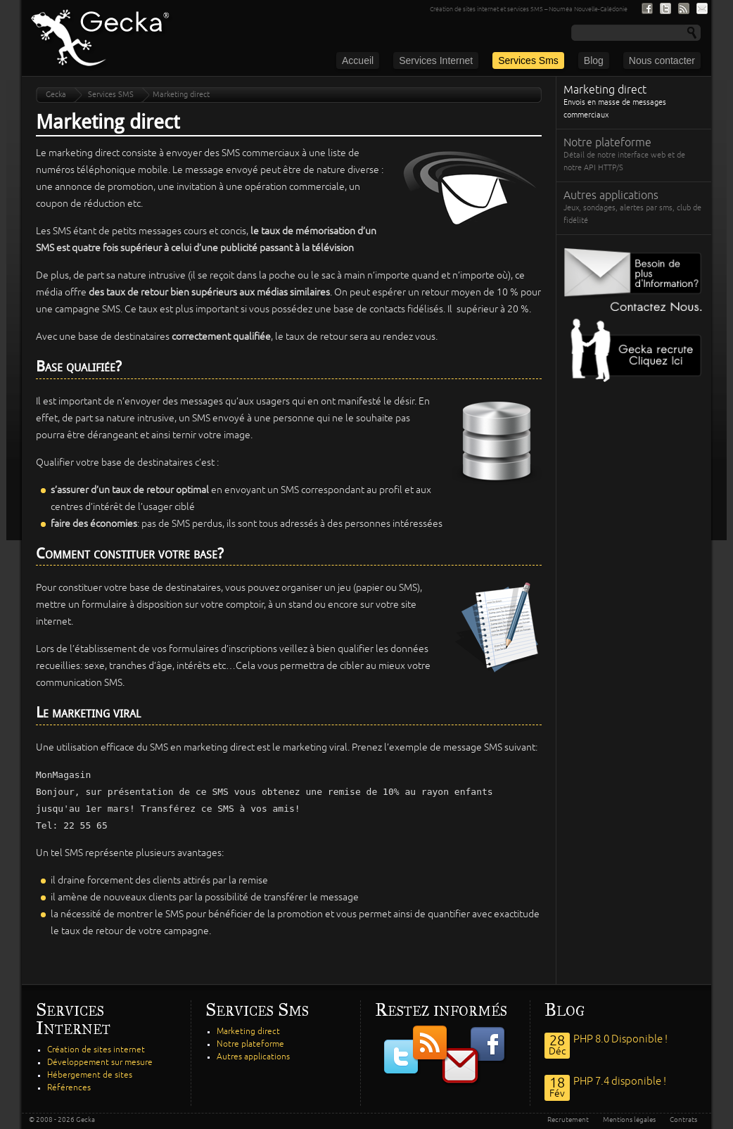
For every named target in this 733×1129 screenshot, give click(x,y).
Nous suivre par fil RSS (683, 8)
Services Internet (436, 60)
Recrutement (568, 1119)
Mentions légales (629, 1119)
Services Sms (528, 60)
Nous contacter (662, 60)
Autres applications (633, 208)
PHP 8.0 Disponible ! (620, 1039)
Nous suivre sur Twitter (665, 8)
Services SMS (111, 94)
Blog (594, 60)
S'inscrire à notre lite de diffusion (702, 8)
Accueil (358, 60)
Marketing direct (633, 103)
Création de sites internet (96, 1049)
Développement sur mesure (100, 1062)
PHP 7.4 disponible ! (619, 1081)
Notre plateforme (633, 155)
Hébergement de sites (89, 1075)
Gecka (56, 94)
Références (69, 1087)
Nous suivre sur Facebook (647, 8)
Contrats (683, 1119)
